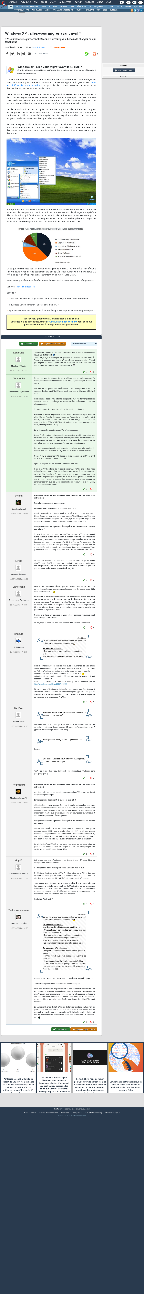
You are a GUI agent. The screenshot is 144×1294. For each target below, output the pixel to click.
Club (108, 2)
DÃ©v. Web (81, 7)
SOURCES (79, 10)
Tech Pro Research (25, 310)
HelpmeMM (19, 856)
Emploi (78, 2)
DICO (105, 10)
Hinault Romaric (39, 71)
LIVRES (47, 10)
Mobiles (128, 7)
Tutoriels (25, 2)
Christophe (19, 450)
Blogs (44, 2)
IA (49, 7)
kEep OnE (18, 424)
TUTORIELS (19, 10)
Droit (100, 2)
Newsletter (65, 2)
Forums (13, 2)
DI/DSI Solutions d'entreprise (26, 7)
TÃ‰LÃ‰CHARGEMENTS (63, 10)
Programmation (100, 7)
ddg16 (18, 932)
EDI (90, 7)
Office (119, 7)
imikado (18, 705)
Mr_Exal (18, 779)
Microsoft (63, 7)
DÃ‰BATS (90, 10)
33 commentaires (57, 71)
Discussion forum (124, 70)
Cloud (43, 7)
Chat (53, 2)
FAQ (36, 2)
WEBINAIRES (37, 10)
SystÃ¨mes (138, 7)
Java (72, 7)
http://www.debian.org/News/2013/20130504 (51, 756)
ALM (55, 7)
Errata (18, 632)
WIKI (98, 10)
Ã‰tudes (89, 2)
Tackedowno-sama (18, 981)
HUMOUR (113, 10)
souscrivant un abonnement (62, 345)
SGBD (111, 7)
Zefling (18, 567)
